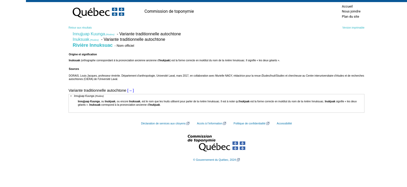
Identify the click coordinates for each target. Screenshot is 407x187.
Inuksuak (86, 39)
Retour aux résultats (80, 27)
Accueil (347, 6)
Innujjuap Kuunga (93, 34)
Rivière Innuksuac (93, 45)
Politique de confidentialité (250, 123)
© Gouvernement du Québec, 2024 (214, 159)
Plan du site (350, 16)
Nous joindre (351, 11)
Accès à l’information (209, 123)
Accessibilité (284, 123)
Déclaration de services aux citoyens (163, 123)
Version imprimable (353, 27)
